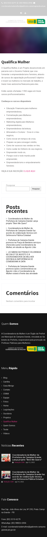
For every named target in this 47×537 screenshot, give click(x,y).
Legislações (8, 409)
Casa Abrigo (8, 386)
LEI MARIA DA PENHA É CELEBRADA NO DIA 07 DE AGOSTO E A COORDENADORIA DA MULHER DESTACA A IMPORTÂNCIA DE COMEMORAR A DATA (23, 257)
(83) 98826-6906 (24, 3)
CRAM (6, 394)
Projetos (7, 417)
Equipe (6, 398)
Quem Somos (9, 425)
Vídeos (6, 433)
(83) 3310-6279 (8, 3)
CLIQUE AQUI (29, 171)
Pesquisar (10, 185)
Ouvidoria (7, 413)
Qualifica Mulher (10, 421)
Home (6, 405)
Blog (5, 378)
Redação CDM (18, 462)
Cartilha (6, 382)
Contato (6, 390)
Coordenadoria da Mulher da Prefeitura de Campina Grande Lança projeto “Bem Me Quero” (22, 221)
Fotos (5, 401)
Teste (5, 429)
